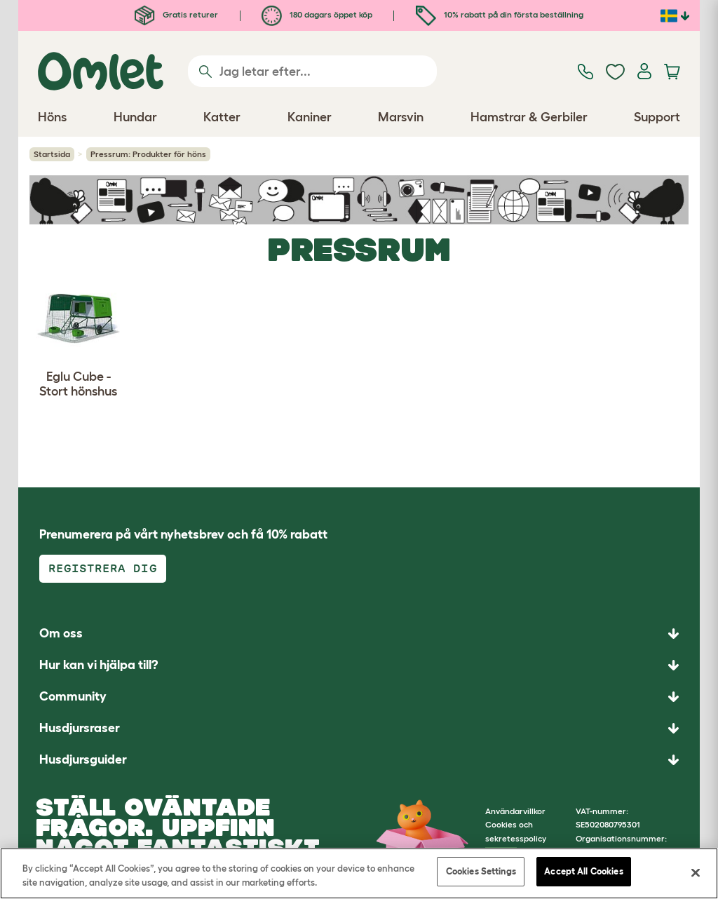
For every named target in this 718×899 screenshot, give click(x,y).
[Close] (695, 872)
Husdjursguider (83, 759)
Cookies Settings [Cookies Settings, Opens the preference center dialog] (481, 871)
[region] (359, 873)
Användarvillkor (515, 811)
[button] (359, 760)
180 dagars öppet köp (317, 14)
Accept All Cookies (583, 871)
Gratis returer (176, 14)
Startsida (52, 153)
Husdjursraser (79, 728)
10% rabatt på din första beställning (499, 14)
